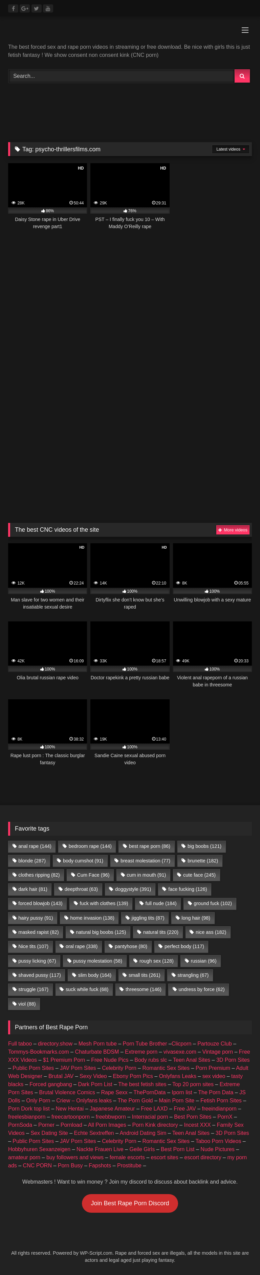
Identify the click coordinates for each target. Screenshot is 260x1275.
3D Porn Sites (233, 1060)
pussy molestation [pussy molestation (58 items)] (97, 961)
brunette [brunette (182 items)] (203, 860)
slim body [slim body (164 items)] (94, 975)
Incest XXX (197, 1125)
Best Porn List (178, 1149)
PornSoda (20, 1125)
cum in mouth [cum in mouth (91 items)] (146, 875)
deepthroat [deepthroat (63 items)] (81, 889)
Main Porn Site (176, 1100)
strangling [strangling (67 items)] (193, 975)
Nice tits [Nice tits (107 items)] (33, 946)
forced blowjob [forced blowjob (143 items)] (40, 903)
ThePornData (149, 1092)
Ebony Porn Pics (133, 1076)
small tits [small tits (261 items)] (144, 975)
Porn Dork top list (29, 1109)
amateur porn (24, 1157)
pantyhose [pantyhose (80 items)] (131, 946)
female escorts (127, 1157)
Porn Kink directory (155, 1125)
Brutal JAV (60, 1076)
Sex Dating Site (49, 1133)
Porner (46, 1125)
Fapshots (100, 1165)
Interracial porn (150, 1117)
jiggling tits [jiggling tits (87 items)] (148, 918)
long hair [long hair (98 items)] (195, 918)
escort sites (164, 1157)
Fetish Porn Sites (221, 1100)
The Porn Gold (135, 1100)
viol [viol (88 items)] (27, 1004)
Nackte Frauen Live (100, 1149)
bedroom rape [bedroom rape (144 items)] (90, 846)
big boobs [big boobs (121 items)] (204, 846)
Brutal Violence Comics (67, 1092)
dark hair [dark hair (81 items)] (32, 889)
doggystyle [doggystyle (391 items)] (133, 889)
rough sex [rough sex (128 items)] (156, 961)
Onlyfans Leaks (177, 1076)
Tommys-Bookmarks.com (38, 1052)
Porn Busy (70, 1165)
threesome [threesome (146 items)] (143, 989)
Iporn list (182, 1092)
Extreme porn (141, 1052)
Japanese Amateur (112, 1109)
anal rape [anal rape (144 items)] (34, 846)
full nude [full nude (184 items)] (160, 903)
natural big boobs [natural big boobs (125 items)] (101, 932)
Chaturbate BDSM (97, 1052)
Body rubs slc (150, 1060)
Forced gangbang (50, 1084)
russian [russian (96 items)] (204, 961)
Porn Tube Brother (145, 1044)
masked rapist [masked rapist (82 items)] (38, 932)
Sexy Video (93, 1076)
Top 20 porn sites (193, 1084)
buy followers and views (75, 1157)
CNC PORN (37, 1165)
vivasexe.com (180, 1052)
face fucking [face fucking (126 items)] (187, 889)
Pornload (71, 1125)
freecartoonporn (70, 1117)
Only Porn (38, 1100)
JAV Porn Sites (78, 1068)
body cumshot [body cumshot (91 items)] (83, 860)
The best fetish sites (142, 1084)
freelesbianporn (26, 1117)
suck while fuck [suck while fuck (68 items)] (87, 989)
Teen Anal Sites (191, 1060)
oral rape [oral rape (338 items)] (82, 946)
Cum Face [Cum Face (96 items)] (93, 875)
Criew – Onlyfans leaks (84, 1100)
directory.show (55, 1044)
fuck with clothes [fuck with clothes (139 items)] (104, 903)
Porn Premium (213, 1068)
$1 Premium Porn (64, 1060)
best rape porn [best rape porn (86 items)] (149, 846)
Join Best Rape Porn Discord (130, 1203)
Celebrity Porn (119, 1068)
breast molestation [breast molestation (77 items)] (145, 860)
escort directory (202, 1157)
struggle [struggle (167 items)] (33, 989)
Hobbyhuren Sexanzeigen (39, 1149)
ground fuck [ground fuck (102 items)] (213, 903)
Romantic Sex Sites (166, 1068)
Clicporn (182, 1044)
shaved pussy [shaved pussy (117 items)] (39, 975)
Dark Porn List (95, 1084)
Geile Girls (142, 1149)
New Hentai (70, 1109)
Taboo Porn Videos (218, 1141)
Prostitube (129, 1165)
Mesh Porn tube (98, 1044)
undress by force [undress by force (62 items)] (202, 989)
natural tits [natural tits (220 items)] (160, 932)
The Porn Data (215, 1092)
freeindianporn (219, 1109)
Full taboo (20, 1044)
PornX (224, 1117)
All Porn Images (107, 1125)
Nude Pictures (217, 1149)
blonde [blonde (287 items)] (32, 860)
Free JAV (185, 1109)
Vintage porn (217, 1052)
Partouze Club (214, 1044)
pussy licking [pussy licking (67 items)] (37, 961)
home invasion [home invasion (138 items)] (92, 918)
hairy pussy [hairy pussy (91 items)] (35, 918)
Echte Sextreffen (94, 1133)
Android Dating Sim (143, 1133)
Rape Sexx (114, 1092)
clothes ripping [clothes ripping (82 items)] (39, 875)
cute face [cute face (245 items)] (199, 875)
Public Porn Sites (33, 1068)
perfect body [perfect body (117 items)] (184, 946)
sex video (213, 1076)
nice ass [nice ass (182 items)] (211, 932)
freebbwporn (111, 1117)
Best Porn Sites (192, 1117)
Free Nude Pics (109, 1060)
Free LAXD (154, 1109)
